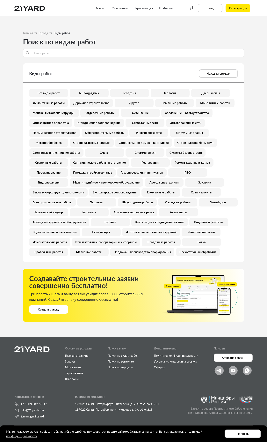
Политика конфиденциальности (176, 355)
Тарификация (74, 373)
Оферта (159, 367)
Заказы (70, 361)
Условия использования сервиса (175, 361)
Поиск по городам (120, 367)
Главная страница (77, 355)
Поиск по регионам (121, 361)
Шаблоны (72, 379)
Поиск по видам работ (123, 355)
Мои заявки (73, 367)
